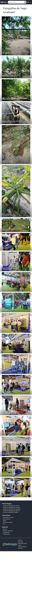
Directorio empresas (8, 530)
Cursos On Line (6, 519)
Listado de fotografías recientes (10, 512)
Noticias (5, 529)
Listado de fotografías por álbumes (11, 510)
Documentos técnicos (8, 517)
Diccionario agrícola (8, 522)
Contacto (20, 540)
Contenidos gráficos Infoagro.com (8, 53)
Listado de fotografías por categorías (12, 509)
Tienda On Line (6, 534)
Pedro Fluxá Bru (5, 230)
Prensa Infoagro (5, 248)
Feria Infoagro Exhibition (6, 269)
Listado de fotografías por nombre (11, 505)
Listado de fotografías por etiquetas (11, 507)
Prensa (19, 545)
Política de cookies (22, 543)
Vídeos (4, 520)
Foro (4, 524)
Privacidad (20, 542)
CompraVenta (6, 532)
